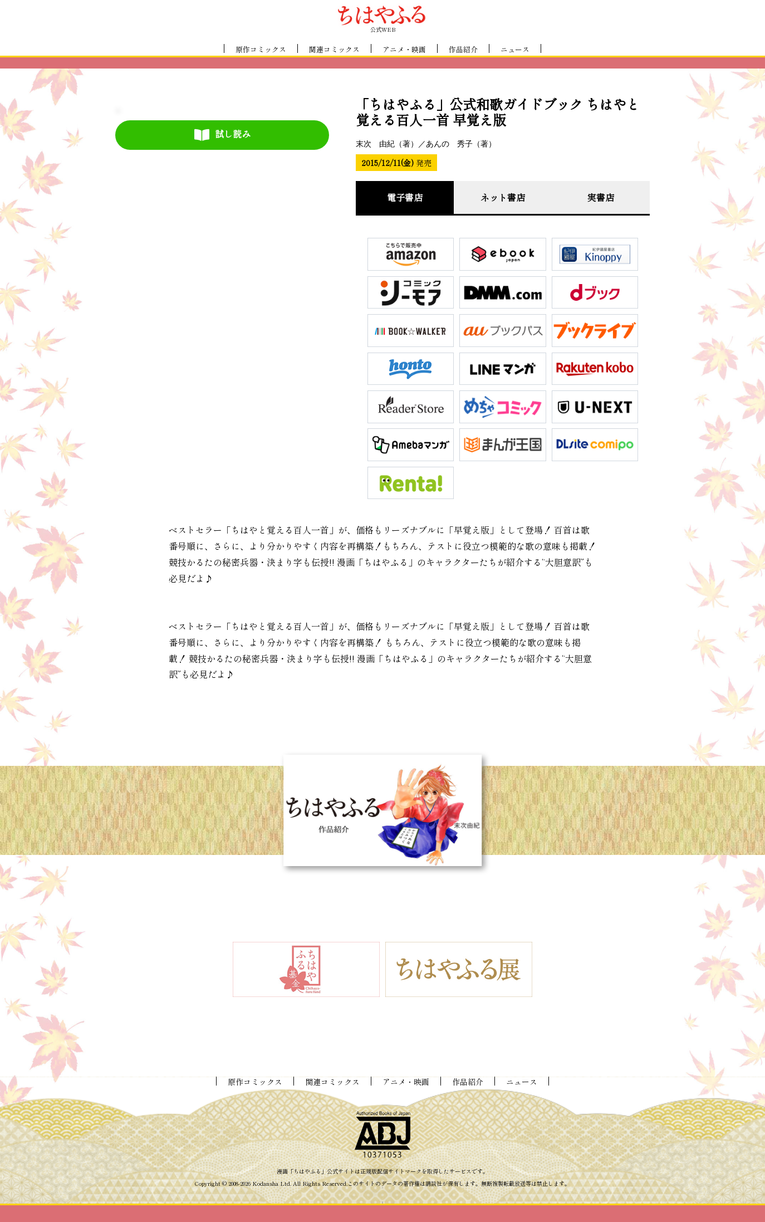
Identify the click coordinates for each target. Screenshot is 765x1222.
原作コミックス (261, 49)
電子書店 (405, 197)
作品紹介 (463, 49)
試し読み (222, 134)
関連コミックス (334, 49)
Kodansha (265, 1183)
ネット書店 (502, 197)
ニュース (515, 49)
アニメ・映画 (404, 49)
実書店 (600, 197)
